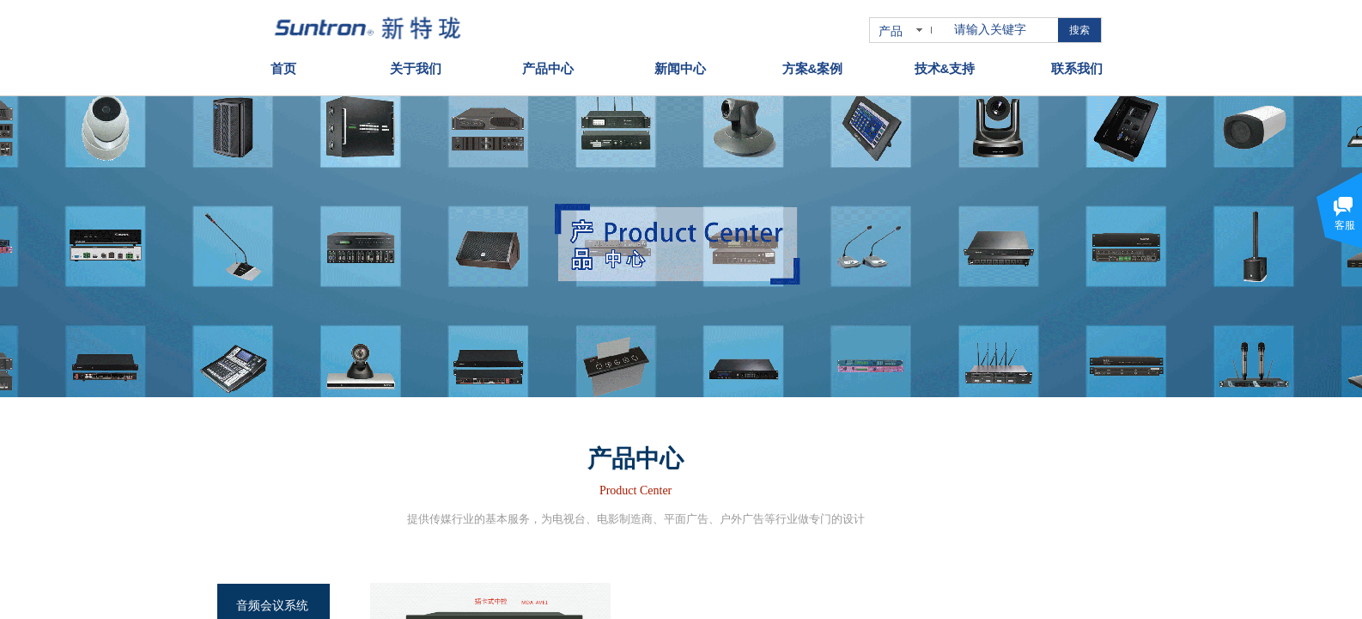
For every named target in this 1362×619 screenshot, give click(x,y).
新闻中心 (680, 65)
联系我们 (1077, 65)
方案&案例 (812, 65)
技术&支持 (945, 65)
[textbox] (1002, 30)
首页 (283, 65)
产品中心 (548, 65)
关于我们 (415, 65)
